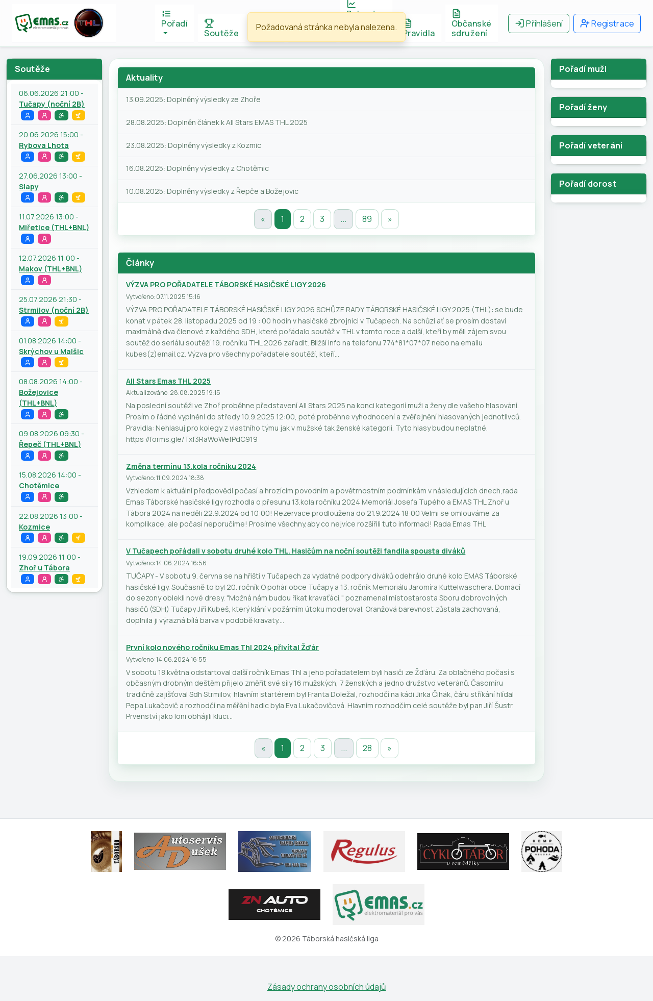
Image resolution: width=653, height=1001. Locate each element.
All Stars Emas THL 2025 (168, 381)
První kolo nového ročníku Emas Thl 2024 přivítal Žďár (222, 647)
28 (367, 748)
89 (367, 218)
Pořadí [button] (174, 19)
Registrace (607, 23)
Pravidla (419, 28)
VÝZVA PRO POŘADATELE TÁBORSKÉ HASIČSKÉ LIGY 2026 (226, 284)
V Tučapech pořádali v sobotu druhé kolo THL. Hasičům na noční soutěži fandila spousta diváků (295, 551)
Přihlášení (539, 23)
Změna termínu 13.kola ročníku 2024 (191, 466)
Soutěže (221, 28)
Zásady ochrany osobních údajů (326, 986)
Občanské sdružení (471, 24)
